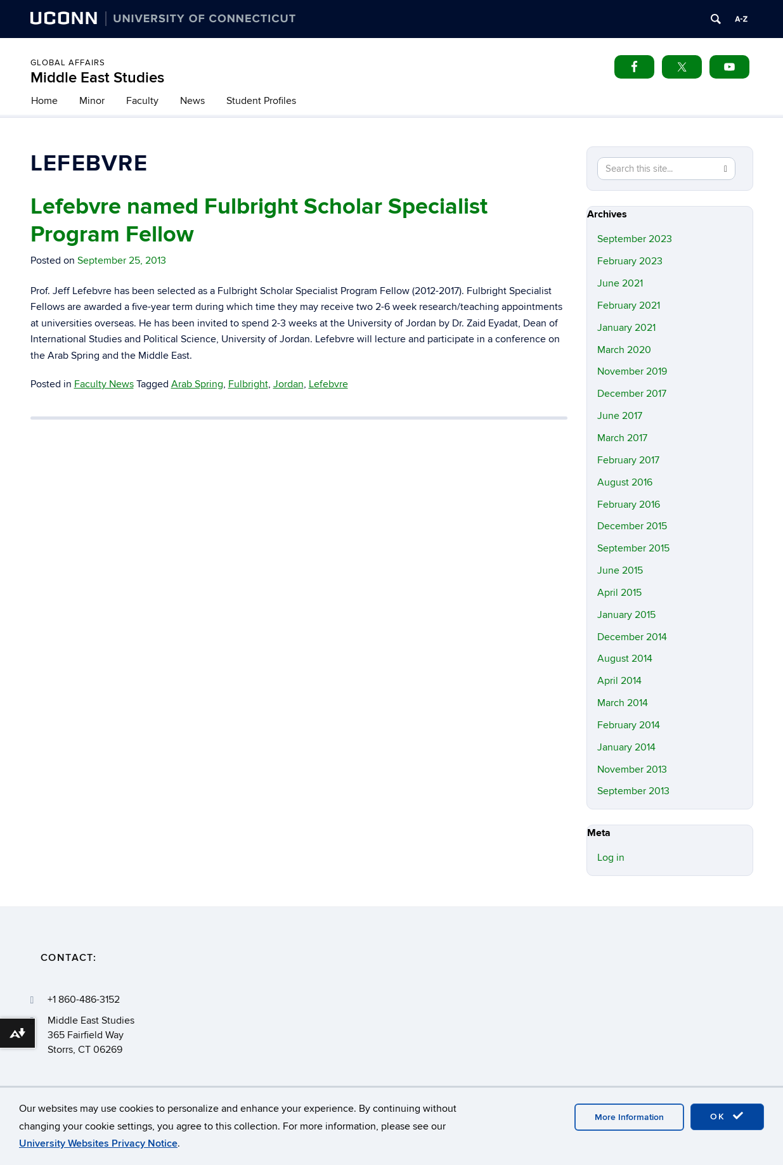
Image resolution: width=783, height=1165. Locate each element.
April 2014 (619, 680)
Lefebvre (328, 384)
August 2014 (624, 658)
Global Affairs (67, 63)
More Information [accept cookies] (629, 1117)
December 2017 (631, 393)
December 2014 (632, 637)
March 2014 (622, 703)
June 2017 (619, 415)
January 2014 (626, 747)
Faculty (142, 100)
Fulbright (248, 384)
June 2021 (620, 283)
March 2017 (622, 438)
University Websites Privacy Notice (98, 1143)
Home (44, 100)
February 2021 (628, 305)
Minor (92, 100)
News (192, 100)
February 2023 (630, 261)
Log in (610, 857)
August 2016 (624, 482)
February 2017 (628, 460)
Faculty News (104, 384)
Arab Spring (197, 384)
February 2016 (628, 504)
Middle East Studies (97, 77)
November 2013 (632, 769)
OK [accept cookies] (727, 1116)
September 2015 (633, 548)
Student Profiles (261, 100)
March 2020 (624, 350)
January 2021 (626, 327)
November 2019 (632, 371)
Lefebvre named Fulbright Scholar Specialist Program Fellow (259, 220)
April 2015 (619, 592)
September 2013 (633, 791)
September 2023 (634, 239)
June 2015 (620, 570)
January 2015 (626, 614)
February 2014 (628, 725)
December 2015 (632, 526)
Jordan (288, 384)
